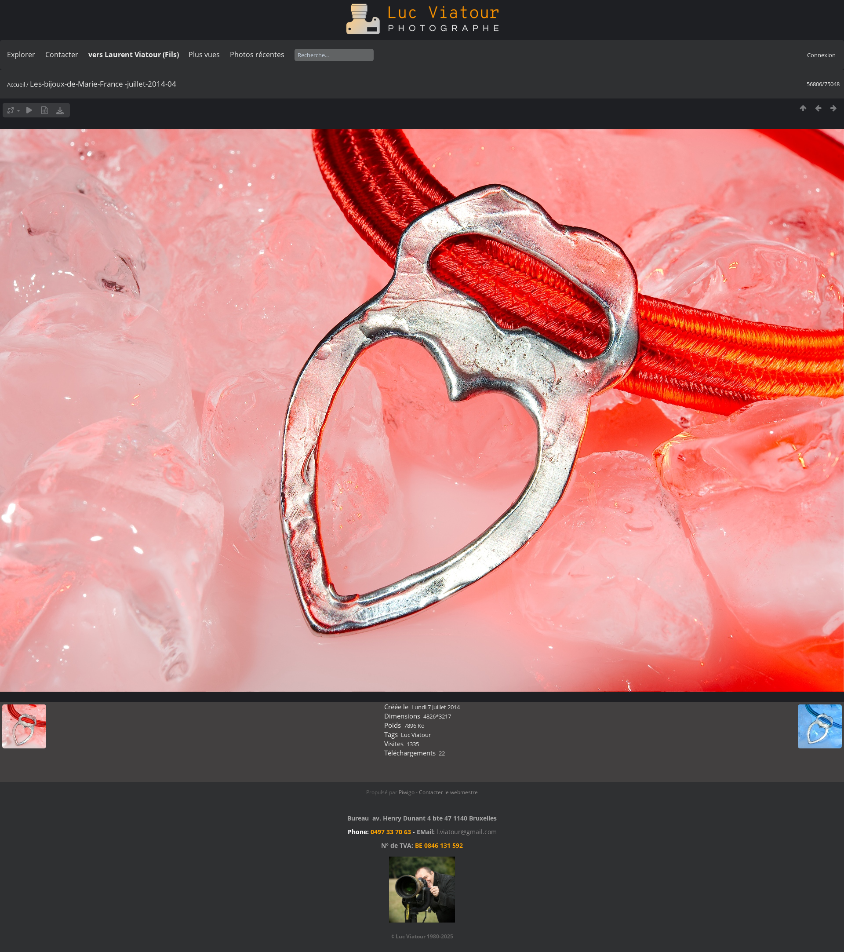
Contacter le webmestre (448, 792)
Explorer (21, 54)
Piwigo (407, 792)
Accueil (16, 84)
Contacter (61, 54)
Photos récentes (257, 54)
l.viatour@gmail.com (467, 832)
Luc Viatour (416, 735)
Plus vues (204, 54)
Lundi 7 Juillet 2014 (435, 707)
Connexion (821, 55)
